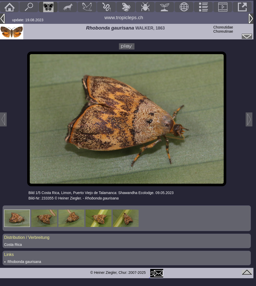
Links (9, 254)
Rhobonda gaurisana (24, 262)
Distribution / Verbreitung (26, 237)
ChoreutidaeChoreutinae (223, 29)
